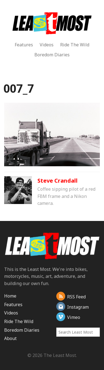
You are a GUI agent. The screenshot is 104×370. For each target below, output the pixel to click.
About (10, 338)
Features (24, 45)
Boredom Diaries (52, 55)
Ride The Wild (74, 45)
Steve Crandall (57, 180)
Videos (47, 45)
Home (10, 296)
